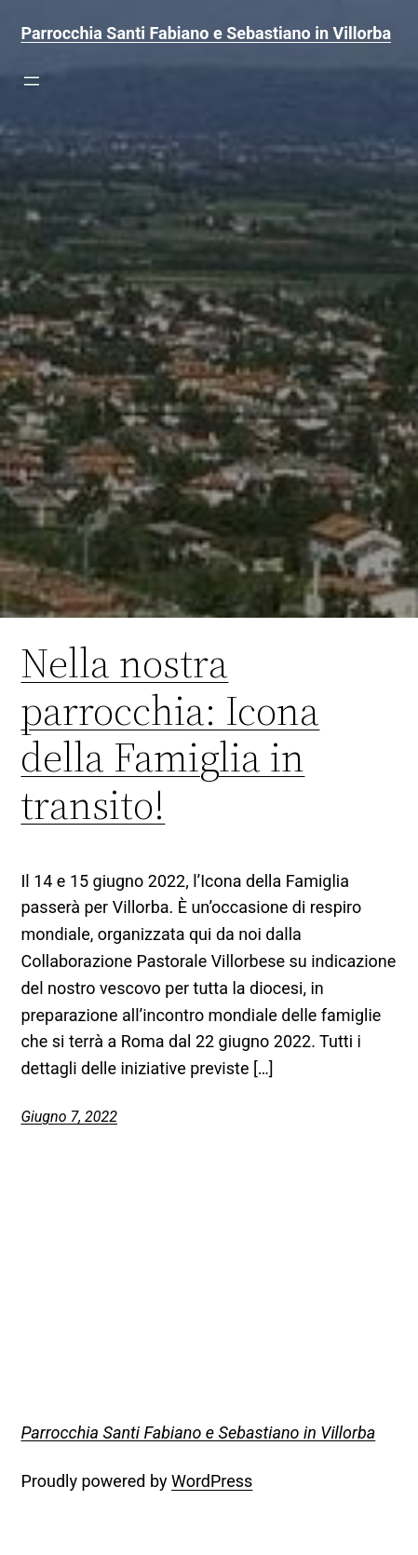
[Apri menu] (31, 81)
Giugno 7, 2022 (68, 1116)
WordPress (211, 1481)
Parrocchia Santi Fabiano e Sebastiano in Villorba (205, 33)
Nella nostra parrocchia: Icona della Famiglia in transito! (169, 734)
